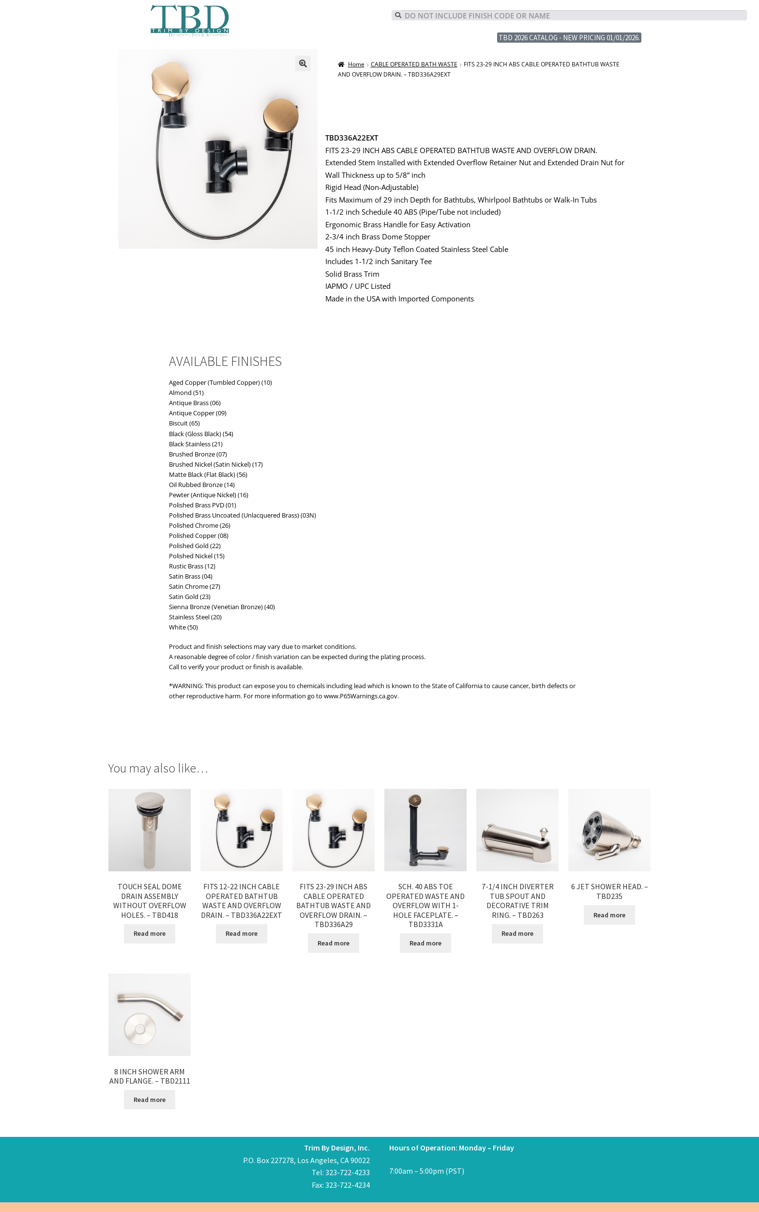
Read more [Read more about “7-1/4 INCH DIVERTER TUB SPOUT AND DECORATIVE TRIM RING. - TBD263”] (517, 933)
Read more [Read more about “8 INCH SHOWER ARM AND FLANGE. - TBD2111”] (150, 1099)
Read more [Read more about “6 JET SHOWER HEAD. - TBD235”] (609, 915)
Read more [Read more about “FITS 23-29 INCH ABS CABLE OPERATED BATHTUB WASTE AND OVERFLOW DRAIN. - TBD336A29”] (333, 943)
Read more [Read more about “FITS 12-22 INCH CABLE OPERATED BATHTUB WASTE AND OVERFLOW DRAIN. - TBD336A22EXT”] (242, 933)
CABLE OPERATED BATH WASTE (414, 64)
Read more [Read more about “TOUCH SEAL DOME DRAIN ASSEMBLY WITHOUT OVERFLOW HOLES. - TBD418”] (150, 933)
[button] (303, 63)
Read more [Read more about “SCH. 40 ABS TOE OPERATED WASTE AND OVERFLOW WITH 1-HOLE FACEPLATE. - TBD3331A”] (425, 943)
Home (356, 64)
